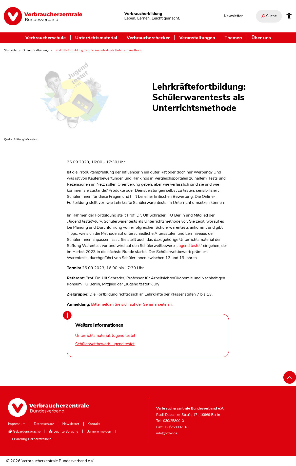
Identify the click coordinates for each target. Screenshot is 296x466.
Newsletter (233, 15)
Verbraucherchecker (148, 37)
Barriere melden (99, 431)
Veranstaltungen (197, 37)
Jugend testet (189, 245)
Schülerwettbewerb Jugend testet (104, 344)
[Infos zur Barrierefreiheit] (289, 16)
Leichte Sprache (63, 431)
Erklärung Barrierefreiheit (31, 439)
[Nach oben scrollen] (289, 377)
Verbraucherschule (45, 37)
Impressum (17, 424)
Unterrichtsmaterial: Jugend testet (105, 335)
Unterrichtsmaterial (96, 37)
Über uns (261, 37)
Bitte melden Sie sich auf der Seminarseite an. (132, 304)
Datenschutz (44, 424)
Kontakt (94, 424)
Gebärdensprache (24, 431)
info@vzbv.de (166, 433)
